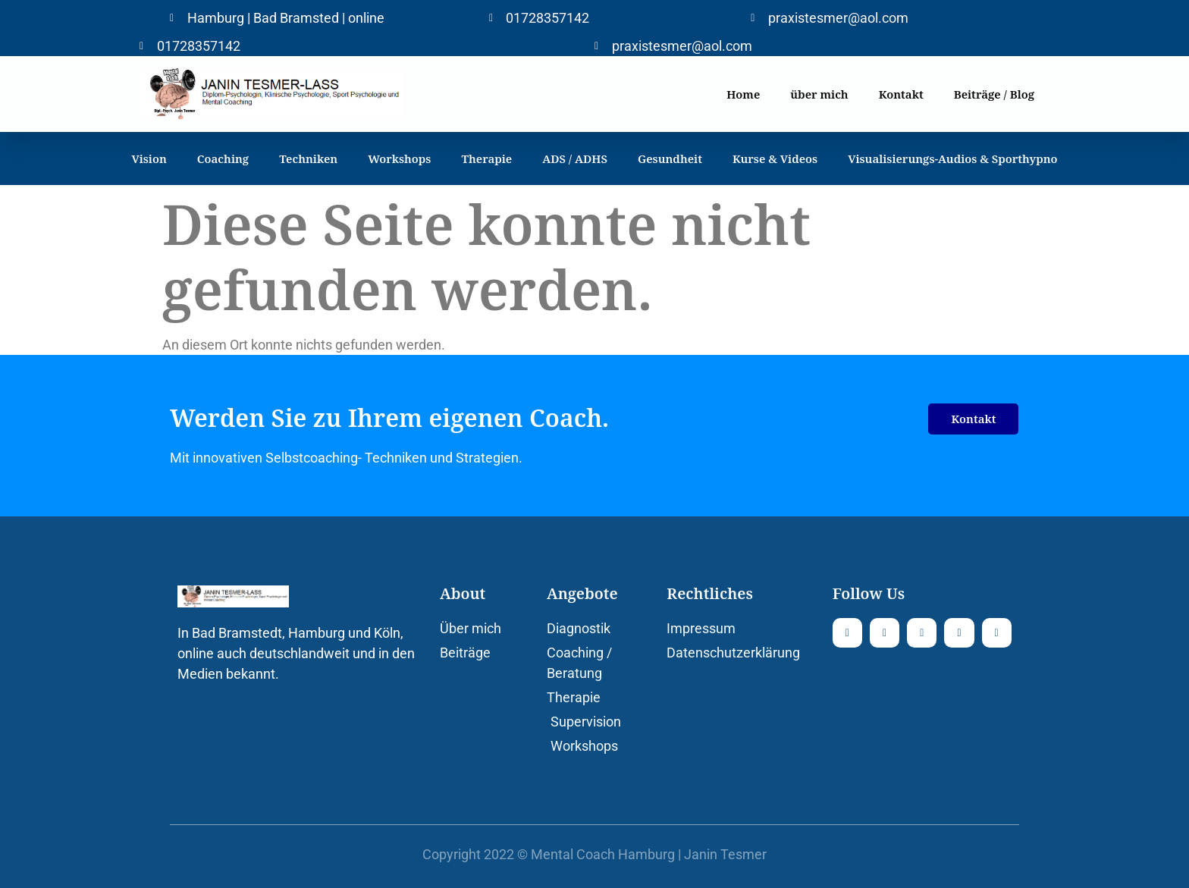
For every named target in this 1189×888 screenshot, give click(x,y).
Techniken (308, 158)
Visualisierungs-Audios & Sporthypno (952, 158)
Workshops (399, 158)
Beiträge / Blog (994, 94)
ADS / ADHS (574, 158)
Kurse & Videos (775, 158)
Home (743, 94)
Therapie (486, 158)
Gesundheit (670, 158)
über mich (819, 94)
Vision (148, 158)
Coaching (223, 158)
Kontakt (901, 94)
